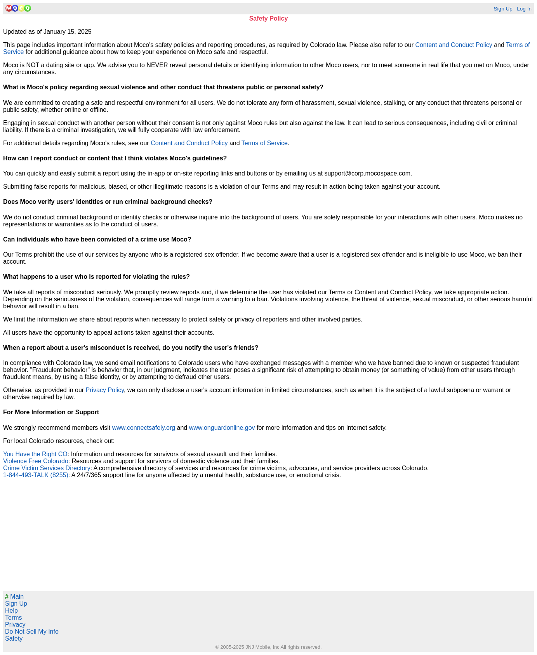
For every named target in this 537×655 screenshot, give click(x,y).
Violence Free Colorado (35, 461)
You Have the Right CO (35, 454)
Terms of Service (265, 143)
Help (11, 610)
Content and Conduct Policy (453, 45)
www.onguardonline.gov (222, 427)
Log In (524, 9)
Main (14, 596)
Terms (13, 617)
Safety (14, 638)
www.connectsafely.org (143, 427)
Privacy (15, 624)
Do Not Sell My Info (32, 631)
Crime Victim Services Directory (46, 468)
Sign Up (503, 9)
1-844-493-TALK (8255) (35, 475)
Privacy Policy (105, 390)
